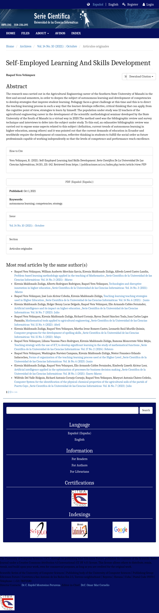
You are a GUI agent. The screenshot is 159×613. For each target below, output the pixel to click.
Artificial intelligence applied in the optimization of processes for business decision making (67, 369)
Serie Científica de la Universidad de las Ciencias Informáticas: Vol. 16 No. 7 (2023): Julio (81, 386)
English (79, 439)
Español (98, 4)
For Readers (79, 459)
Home (10, 33)
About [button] (42, 33)
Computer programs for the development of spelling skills (48, 333)
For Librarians (79, 471)
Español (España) (79, 433)
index (76, 33)
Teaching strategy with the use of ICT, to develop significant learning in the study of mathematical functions (77, 345)
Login (148, 4)
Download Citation (141, 76)
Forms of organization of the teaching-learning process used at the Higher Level (75, 357)
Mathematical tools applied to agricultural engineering (58, 320)
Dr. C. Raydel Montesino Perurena (40, 585)
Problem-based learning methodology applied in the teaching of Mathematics (59, 275)
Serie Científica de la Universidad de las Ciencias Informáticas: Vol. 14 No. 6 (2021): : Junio (97, 300)
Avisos (60, 33)
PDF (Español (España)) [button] (79, 182)
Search (146, 410)
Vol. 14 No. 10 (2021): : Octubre (57, 46)
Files (25, 33)
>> (16, 392)
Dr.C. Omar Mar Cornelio (95, 585)
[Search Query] (72, 410)
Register (130, 4)
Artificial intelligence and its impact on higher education (47, 308)
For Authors (80, 465)
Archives (25, 46)
